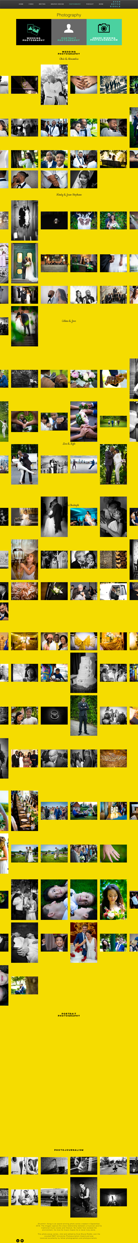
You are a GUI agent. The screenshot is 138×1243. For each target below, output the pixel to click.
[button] (33, 1031)
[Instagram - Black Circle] (22, 1240)
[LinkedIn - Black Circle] (17, 1240)
